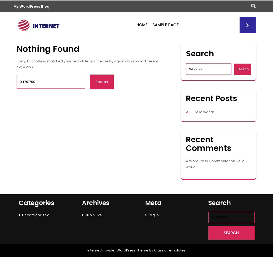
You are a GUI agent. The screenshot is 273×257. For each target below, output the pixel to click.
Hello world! (204, 112)
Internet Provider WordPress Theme (117, 250)
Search (200, 54)
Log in (153, 215)
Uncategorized (36, 215)
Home (142, 25)
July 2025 (93, 215)
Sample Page (165, 25)
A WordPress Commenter (208, 161)
